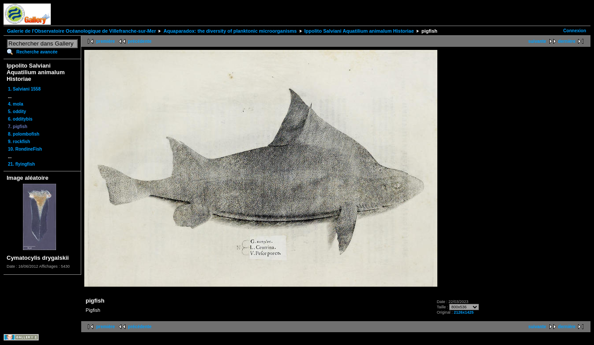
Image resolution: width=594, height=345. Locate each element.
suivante (537, 41)
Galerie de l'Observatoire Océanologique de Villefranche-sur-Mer (81, 31)
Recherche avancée (36, 51)
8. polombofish (23, 134)
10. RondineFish (25, 149)
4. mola (15, 104)
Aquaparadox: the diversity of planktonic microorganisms (230, 31)
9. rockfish (19, 141)
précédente (139, 41)
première (105, 41)
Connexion (574, 30)
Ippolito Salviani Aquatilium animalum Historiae (359, 31)
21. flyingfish (21, 164)
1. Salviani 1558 (24, 89)
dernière (566, 41)
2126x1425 (464, 312)
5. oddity (17, 111)
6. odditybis (20, 119)
